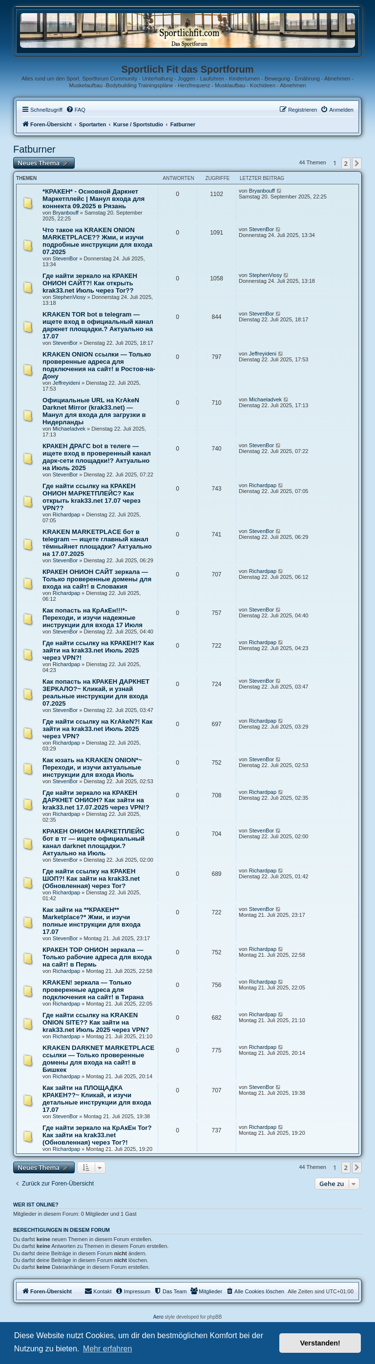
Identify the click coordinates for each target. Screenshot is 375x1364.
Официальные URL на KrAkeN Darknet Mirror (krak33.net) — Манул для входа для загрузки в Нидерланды (94, 411)
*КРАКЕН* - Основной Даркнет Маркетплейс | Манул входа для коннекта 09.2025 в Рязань (93, 199)
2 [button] (346, 163)
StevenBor (65, 258)
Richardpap (66, 514)
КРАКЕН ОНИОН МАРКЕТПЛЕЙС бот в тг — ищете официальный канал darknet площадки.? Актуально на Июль (93, 842)
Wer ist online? (36, 1204)
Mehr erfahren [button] (107, 1348)
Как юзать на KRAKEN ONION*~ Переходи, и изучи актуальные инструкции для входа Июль (92, 767)
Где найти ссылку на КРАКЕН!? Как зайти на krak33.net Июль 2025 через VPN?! (98, 650)
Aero (158, 1317)
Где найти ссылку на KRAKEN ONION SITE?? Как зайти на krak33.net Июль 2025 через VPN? (95, 1022)
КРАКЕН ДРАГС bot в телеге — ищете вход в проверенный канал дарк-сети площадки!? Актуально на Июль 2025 (96, 457)
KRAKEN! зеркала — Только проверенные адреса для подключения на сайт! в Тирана (93, 990)
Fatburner (34, 149)
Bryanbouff (66, 213)
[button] (357, 163)
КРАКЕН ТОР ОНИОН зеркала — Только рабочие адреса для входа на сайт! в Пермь (97, 957)
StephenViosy (69, 297)
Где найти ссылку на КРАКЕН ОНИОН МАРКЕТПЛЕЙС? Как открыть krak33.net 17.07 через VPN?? (91, 497)
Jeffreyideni (66, 383)
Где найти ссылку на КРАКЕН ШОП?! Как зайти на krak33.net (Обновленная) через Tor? (91, 879)
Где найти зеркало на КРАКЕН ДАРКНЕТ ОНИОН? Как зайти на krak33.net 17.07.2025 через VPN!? (95, 800)
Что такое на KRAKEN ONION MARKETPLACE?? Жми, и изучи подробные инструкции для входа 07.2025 (97, 241)
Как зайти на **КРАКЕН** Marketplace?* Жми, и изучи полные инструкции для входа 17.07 (91, 920)
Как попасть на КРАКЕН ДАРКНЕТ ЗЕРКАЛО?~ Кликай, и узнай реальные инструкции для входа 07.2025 (95, 692)
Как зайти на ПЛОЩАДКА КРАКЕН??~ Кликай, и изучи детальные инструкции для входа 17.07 (96, 1098)
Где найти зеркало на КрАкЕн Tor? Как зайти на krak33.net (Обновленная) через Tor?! (97, 1135)
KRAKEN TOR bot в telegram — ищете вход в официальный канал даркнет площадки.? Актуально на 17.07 (97, 325)
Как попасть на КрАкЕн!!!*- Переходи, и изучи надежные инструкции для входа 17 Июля (92, 618)
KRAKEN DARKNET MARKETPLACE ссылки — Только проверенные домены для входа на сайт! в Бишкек (98, 1058)
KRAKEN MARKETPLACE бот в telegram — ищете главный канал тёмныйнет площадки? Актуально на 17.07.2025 (97, 542)
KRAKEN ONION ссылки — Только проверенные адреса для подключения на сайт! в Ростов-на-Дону (98, 365)
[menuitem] (75, 110)
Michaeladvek (69, 429)
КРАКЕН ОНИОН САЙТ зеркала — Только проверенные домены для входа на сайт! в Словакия (96, 579)
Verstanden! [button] (320, 1343)
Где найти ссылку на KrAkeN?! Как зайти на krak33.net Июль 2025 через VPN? (97, 729)
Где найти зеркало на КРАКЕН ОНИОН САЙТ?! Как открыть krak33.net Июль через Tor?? (89, 283)
